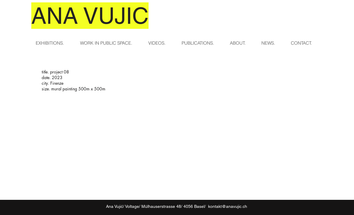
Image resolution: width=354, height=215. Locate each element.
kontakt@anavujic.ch (227, 206)
